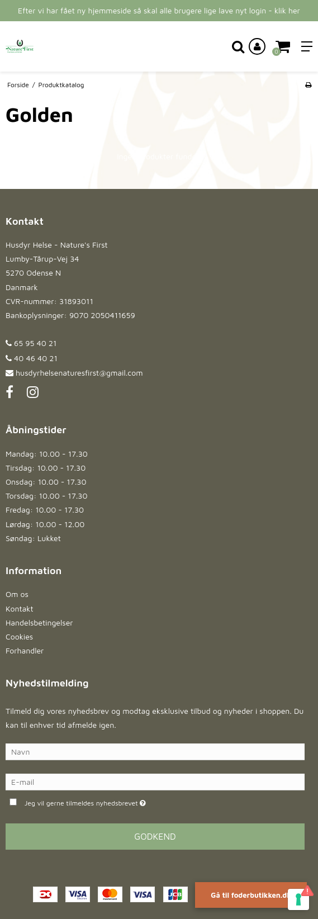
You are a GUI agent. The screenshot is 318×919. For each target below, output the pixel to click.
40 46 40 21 (32, 358)
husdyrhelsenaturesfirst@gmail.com (79, 372)
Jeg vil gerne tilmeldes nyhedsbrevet (113, 801)
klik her (287, 10)
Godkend (155, 836)
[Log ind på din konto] (257, 46)
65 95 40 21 (31, 343)
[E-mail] (155, 781)
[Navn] (155, 751)
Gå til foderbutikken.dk (251, 894)
